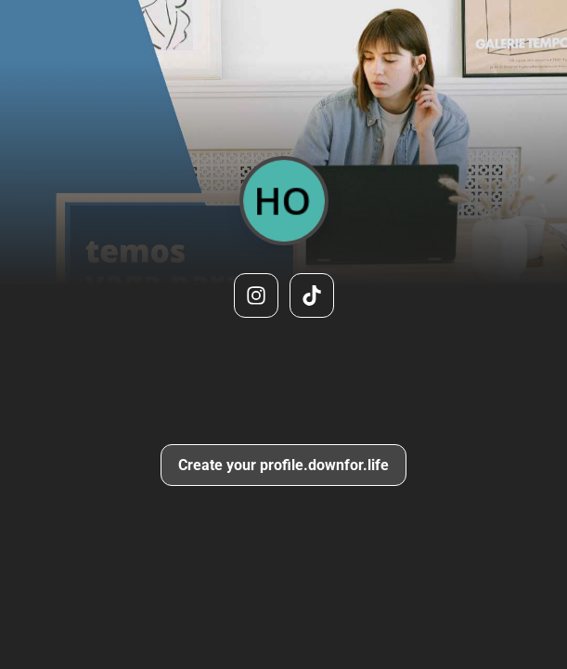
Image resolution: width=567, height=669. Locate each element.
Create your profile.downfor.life (283, 465)
